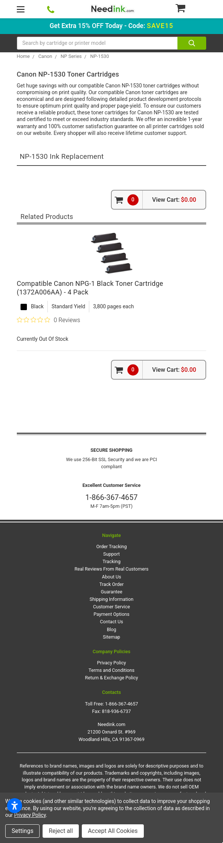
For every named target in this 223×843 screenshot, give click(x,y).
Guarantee (112, 592)
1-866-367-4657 (111, 497)
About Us (111, 577)
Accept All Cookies (112, 830)
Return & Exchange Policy (111, 677)
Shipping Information (111, 599)
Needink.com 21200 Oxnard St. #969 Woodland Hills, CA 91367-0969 (111, 732)
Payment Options (111, 614)
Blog (111, 629)
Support (111, 554)
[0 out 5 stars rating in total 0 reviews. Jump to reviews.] (48, 319)
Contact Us (111, 621)
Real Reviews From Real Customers (112, 569)
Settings (22, 830)
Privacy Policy (111, 663)
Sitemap (111, 637)
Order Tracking (111, 546)
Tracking (112, 561)
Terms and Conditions (111, 670)
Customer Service (111, 606)
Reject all (61, 830)
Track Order (111, 584)
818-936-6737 (116, 711)
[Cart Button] (190, 8)
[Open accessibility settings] (14, 805)
